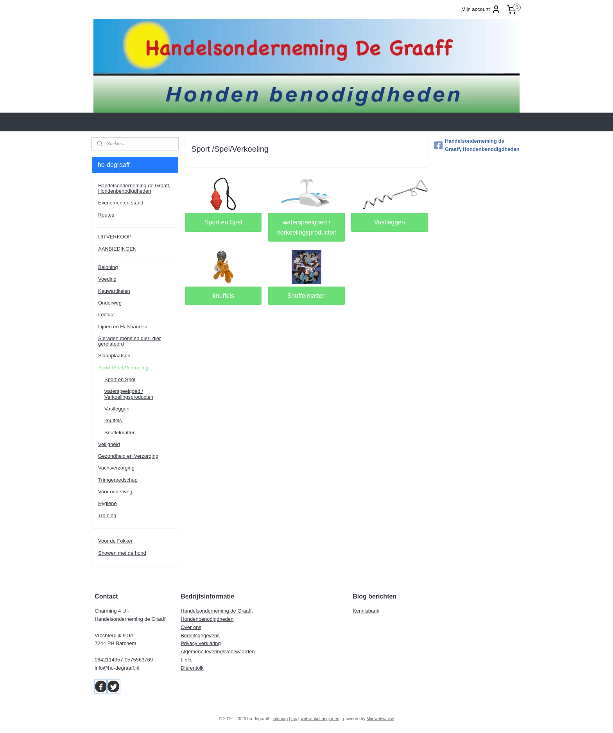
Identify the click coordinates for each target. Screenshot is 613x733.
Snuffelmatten (306, 295)
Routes (106, 215)
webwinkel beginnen (320, 718)
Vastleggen (389, 222)
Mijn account (481, 9)
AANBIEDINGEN (117, 249)
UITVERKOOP (114, 237)
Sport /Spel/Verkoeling (123, 368)
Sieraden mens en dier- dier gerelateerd (129, 341)
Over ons (191, 627)
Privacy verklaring (201, 643)
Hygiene (107, 503)
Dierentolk (192, 668)
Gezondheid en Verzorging (128, 456)
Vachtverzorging (116, 468)
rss (294, 718)
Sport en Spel (223, 222)
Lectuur (106, 314)
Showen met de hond (122, 553)
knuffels (223, 295)
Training (107, 515)
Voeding (107, 279)
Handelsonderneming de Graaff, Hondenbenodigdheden (134, 188)
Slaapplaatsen (114, 355)
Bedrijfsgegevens (200, 635)
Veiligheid (109, 444)
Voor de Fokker (115, 541)
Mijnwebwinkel (380, 718)
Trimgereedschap (118, 480)
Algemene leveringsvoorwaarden (218, 651)
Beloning (108, 267)
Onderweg (110, 303)
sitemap (280, 718)
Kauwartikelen (114, 291)
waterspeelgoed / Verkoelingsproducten (306, 227)
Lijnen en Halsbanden (122, 327)
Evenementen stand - (122, 203)
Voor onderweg (115, 492)
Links (186, 660)
